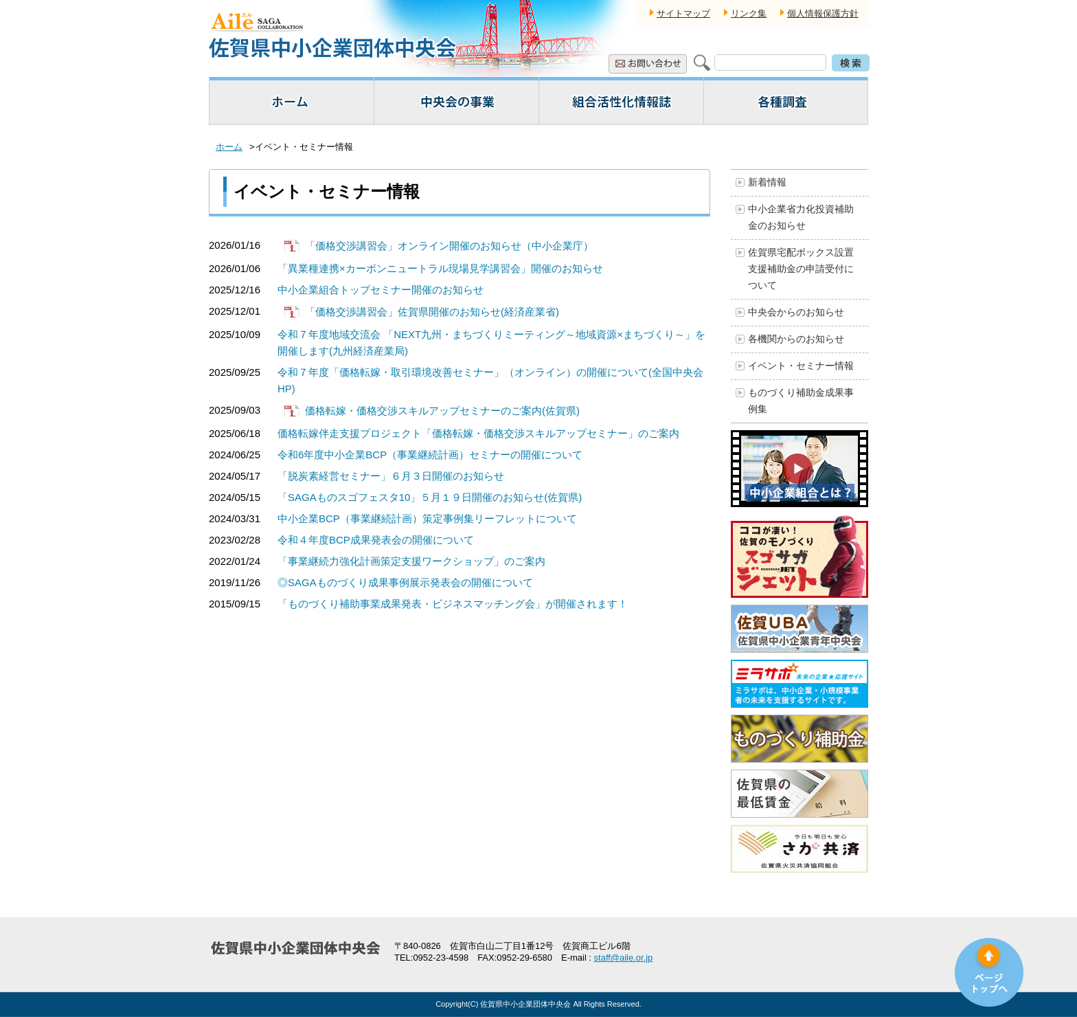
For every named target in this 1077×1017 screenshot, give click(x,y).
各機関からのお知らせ (796, 338)
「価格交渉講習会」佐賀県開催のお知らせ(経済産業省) (432, 311)
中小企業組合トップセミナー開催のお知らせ (380, 289)
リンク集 (749, 13)
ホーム (229, 147)
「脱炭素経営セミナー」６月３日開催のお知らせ (390, 476)
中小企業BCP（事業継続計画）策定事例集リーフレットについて (427, 518)
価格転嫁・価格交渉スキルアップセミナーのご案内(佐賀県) (442, 410)
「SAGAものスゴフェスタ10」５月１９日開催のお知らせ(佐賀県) (429, 497)
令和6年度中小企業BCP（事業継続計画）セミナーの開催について (429, 454)
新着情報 (767, 182)
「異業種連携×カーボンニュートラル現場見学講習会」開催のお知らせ (440, 268)
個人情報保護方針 (823, 13)
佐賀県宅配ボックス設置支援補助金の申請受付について (801, 269)
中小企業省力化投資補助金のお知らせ (801, 217)
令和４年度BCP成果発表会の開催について (375, 540)
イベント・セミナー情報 (801, 365)
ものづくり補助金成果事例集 (801, 400)
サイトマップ (683, 13)
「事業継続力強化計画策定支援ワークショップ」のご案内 (411, 561)
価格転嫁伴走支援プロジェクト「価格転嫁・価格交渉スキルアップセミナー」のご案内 (478, 433)
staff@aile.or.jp (623, 957)
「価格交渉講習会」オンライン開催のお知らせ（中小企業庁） (449, 246)
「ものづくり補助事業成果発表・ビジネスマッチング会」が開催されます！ (452, 604)
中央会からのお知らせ (796, 311)
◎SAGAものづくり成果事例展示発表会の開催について (405, 582)
